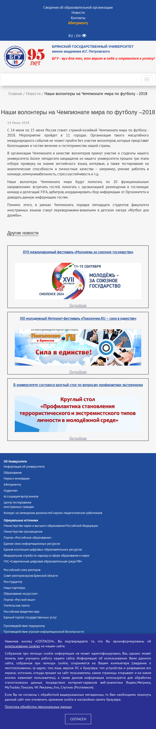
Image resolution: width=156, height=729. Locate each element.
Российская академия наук (21, 611)
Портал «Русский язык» (19, 600)
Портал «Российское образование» (28, 538)
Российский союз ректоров (22, 570)
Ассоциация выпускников (21, 496)
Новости (78, 12)
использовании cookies (22, 646)
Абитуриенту (12, 484)
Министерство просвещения (23, 531)
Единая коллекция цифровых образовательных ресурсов (43, 549)
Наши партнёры (14, 588)
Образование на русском (20, 594)
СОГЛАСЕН (78, 719)
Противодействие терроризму (24, 626)
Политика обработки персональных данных (38, 707)
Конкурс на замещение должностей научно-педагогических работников (53, 513)
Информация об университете (24, 467)
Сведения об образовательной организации (78, 7)
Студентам (10, 491)
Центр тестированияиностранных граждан (19, 504)
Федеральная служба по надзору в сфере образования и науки (46, 555)
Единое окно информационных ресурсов (32, 544)
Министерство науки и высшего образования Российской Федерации (51, 526)
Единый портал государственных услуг (30, 617)
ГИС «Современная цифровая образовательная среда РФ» (43, 561)
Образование (13, 473)
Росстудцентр (13, 582)
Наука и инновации (17, 478)
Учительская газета (17, 605)
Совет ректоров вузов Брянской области (31, 576)
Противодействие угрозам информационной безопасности (44, 632)
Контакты (78, 18)
